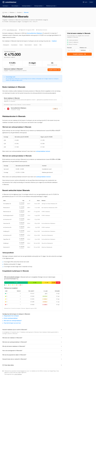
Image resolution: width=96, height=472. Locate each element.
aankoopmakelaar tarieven (43, 176)
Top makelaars (14, 45)
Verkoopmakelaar (39, 6)
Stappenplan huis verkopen (11, 316)
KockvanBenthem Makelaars (34, 33)
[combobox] (86, 50)
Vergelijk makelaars (54, 69)
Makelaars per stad (51, 6)
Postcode (69, 47)
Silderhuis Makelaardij (47, 247)
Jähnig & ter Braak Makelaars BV (49, 203)
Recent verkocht (28, 45)
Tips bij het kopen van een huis (12, 323)
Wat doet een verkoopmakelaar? (13, 320)
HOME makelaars (46, 211)
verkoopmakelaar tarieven (43, 151)
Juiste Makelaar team (12, 30)
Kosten (21, 45)
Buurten (35, 45)
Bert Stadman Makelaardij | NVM (49, 207)
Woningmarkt (6, 45)
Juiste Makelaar (18, 374)
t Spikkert (54, 41)
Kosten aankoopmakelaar (11, 318)
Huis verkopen (16, 6)
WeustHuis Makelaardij (47, 235)
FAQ (40, 45)
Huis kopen (6, 6)
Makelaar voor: (83, 47)
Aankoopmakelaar (27, 6)
